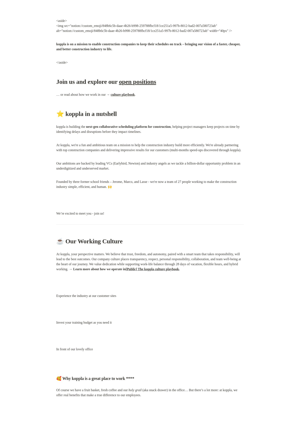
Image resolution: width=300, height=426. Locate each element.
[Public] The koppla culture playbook (152, 269)
